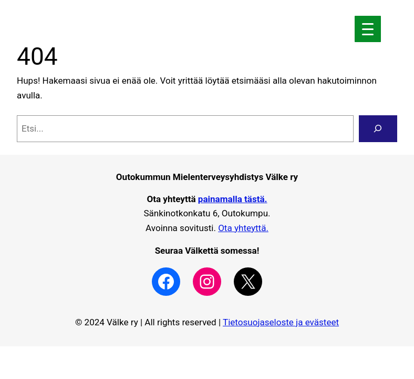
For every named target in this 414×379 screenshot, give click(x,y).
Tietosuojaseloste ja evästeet (281, 322)
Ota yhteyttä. (243, 228)
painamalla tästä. (232, 199)
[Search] (378, 128)
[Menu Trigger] (368, 29)
